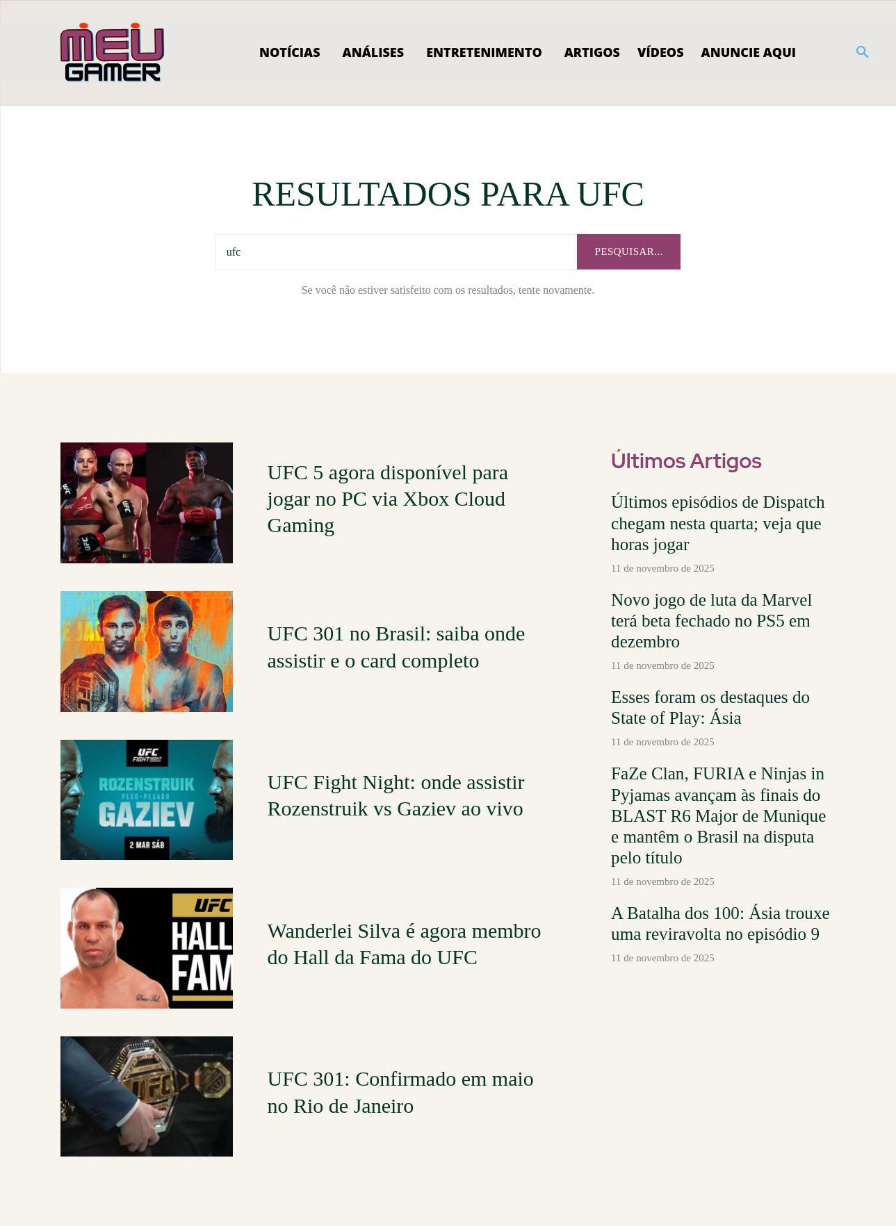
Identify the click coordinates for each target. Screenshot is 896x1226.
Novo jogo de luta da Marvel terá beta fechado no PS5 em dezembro (717, 600)
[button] (862, 52)
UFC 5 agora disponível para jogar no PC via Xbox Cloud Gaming (388, 498)
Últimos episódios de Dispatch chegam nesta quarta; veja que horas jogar (721, 519)
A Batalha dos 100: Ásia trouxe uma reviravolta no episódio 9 (722, 868)
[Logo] (113, 53)
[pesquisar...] (628, 252)
